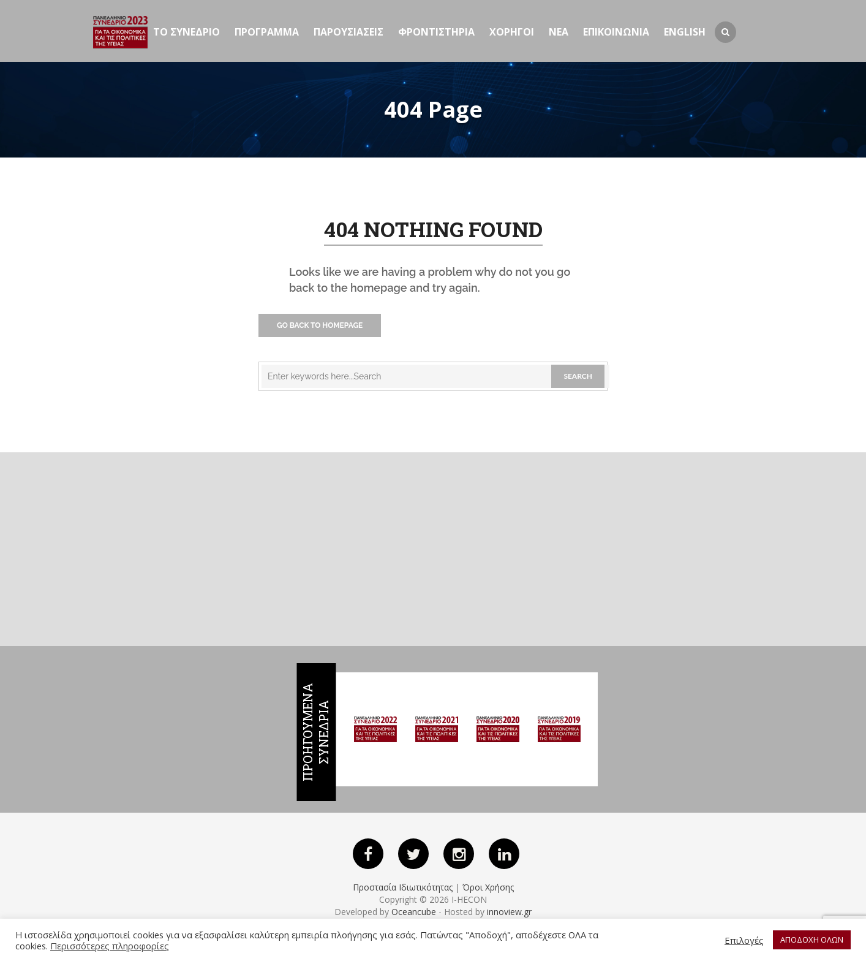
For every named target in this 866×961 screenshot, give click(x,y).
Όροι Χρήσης (488, 887)
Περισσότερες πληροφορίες (109, 946)
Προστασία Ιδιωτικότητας (403, 887)
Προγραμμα (267, 32)
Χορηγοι (511, 32)
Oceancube (413, 911)
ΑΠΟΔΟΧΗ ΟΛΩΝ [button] (811, 939)
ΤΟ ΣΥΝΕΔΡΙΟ (186, 32)
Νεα (558, 32)
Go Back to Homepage (320, 325)
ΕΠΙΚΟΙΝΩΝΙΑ (616, 32)
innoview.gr (509, 911)
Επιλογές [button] (744, 940)
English (685, 32)
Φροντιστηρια (436, 32)
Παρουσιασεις (348, 32)
